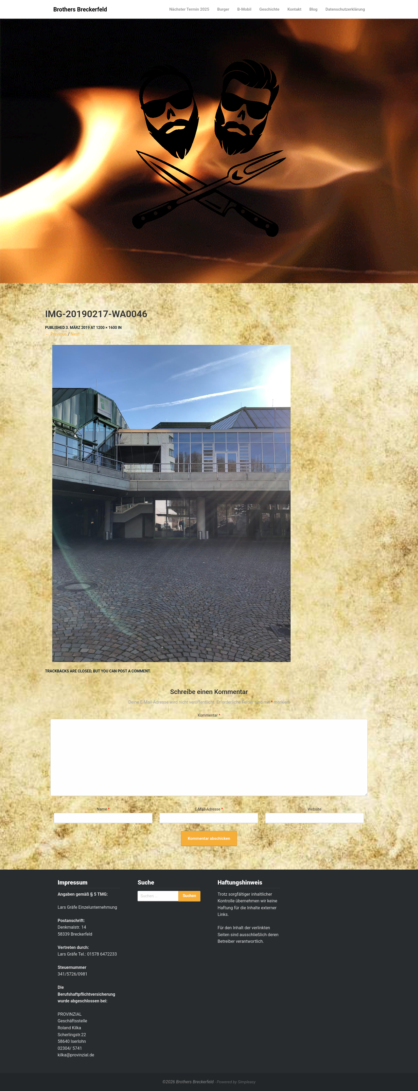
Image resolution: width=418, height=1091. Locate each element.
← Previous (56, 334)
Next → (78, 334)
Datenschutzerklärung (345, 9)
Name (103, 809)
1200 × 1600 (106, 327)
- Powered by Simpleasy (235, 1082)
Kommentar (209, 715)
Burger (223, 9)
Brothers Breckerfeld (80, 9)
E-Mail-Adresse (209, 809)
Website (314, 809)
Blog (313, 9)
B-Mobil (244, 9)
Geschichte (269, 9)
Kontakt (294, 9)
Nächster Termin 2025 (189, 9)
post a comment (134, 671)
